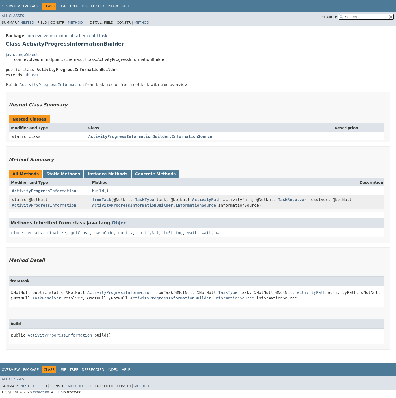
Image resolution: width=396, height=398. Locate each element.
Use (62, 6)
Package (31, 6)
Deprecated (93, 6)
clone (17, 232)
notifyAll (148, 232)
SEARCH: (329, 17)
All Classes (13, 16)
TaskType (144, 199)
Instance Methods (107, 174)
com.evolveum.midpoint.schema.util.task (66, 35)
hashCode (103, 232)
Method (75, 23)
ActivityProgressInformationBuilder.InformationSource (150, 136)
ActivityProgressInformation (44, 191)
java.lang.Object (22, 54)
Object (32, 75)
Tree (74, 6)
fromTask (101, 199)
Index (113, 6)
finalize (56, 232)
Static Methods (63, 174)
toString (173, 232)
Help (126, 6)
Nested (27, 23)
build (98, 191)
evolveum (41, 392)
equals (35, 232)
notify (125, 232)
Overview (11, 6)
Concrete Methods (155, 174)
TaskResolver (292, 199)
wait (192, 232)
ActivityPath (206, 199)
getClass (80, 232)
